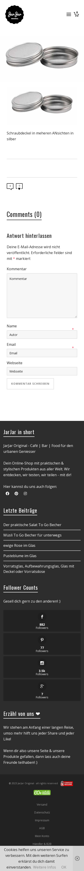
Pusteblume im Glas (20, 555)
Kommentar (17, 268)
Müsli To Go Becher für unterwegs (32, 535)
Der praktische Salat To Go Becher (32, 524)
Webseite (14, 362)
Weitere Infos (44, 867)
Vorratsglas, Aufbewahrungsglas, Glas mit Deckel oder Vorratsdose (38, 569)
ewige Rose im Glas (19, 545)
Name (12, 326)
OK (63, 867)
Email (11, 344)
